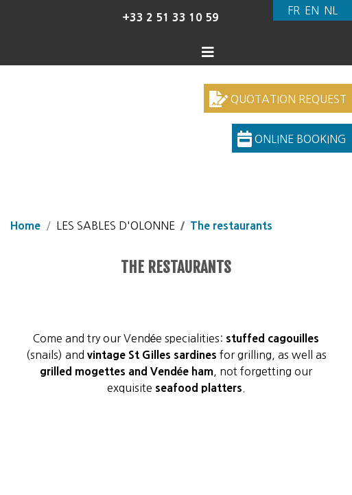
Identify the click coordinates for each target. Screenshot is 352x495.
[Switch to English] (311, 10)
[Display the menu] (210, 52)
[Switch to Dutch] (331, 10)
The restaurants (231, 225)
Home (25, 225)
